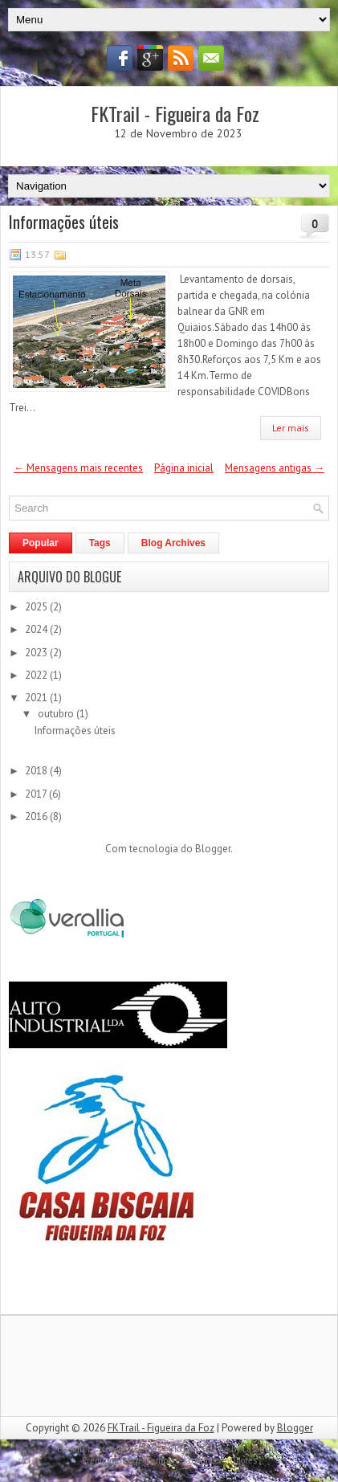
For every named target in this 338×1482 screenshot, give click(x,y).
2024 (37, 629)
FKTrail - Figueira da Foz (175, 113)
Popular (40, 543)
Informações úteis (64, 222)
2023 (37, 652)
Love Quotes (233, 1460)
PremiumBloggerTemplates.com (142, 1460)
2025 (37, 607)
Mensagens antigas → (274, 468)
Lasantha (260, 1449)
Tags (100, 543)
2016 (37, 816)
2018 (37, 771)
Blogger (212, 848)
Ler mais (290, 428)
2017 (37, 794)
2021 (37, 697)
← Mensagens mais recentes (78, 468)
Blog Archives (173, 543)
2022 (37, 675)
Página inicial (184, 468)
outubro (57, 714)
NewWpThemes (130, 1449)
